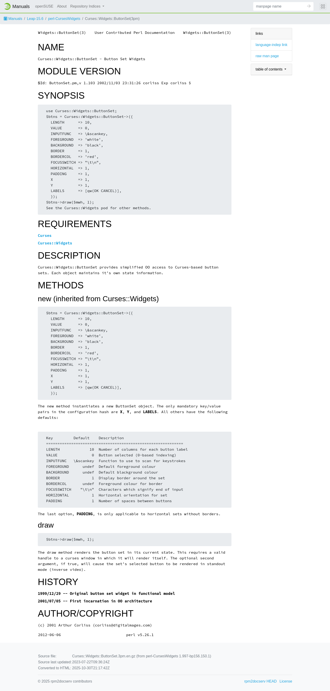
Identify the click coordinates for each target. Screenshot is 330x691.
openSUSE (44, 6)
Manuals (13, 19)
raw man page (267, 56)
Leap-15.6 (35, 19)
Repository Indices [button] (86, 6)
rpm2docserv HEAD (260, 681)
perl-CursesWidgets (64, 19)
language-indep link (271, 45)
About (62, 6)
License (286, 681)
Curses (45, 235)
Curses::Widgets (55, 243)
